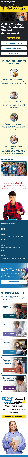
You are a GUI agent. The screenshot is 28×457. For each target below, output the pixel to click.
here (24, 10)
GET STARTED (14, 282)
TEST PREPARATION (14, 53)
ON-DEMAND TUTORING (14, 48)
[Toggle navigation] (25, 2)
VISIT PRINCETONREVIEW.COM (14, 416)
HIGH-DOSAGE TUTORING (14, 43)
